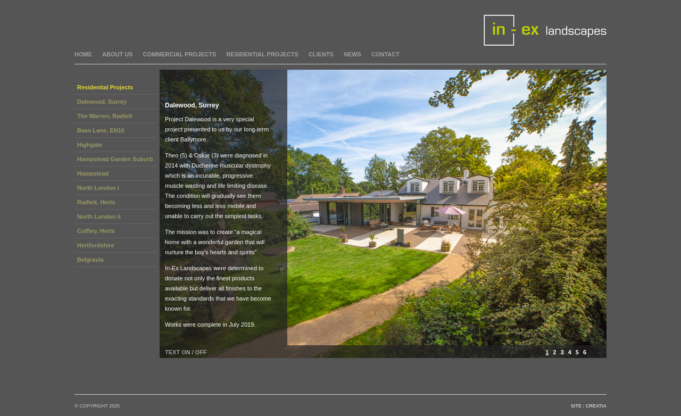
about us (117, 54)
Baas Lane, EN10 (100, 130)
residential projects (262, 54)
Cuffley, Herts (96, 231)
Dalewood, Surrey (102, 101)
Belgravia (90, 259)
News (352, 54)
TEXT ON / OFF (186, 352)
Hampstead (93, 173)
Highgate (89, 145)
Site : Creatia (589, 406)
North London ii (99, 216)
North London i (98, 188)
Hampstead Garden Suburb (115, 159)
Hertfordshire (95, 245)
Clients (321, 54)
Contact (385, 54)
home (83, 54)
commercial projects (179, 54)
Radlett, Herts (96, 202)
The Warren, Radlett (104, 116)
